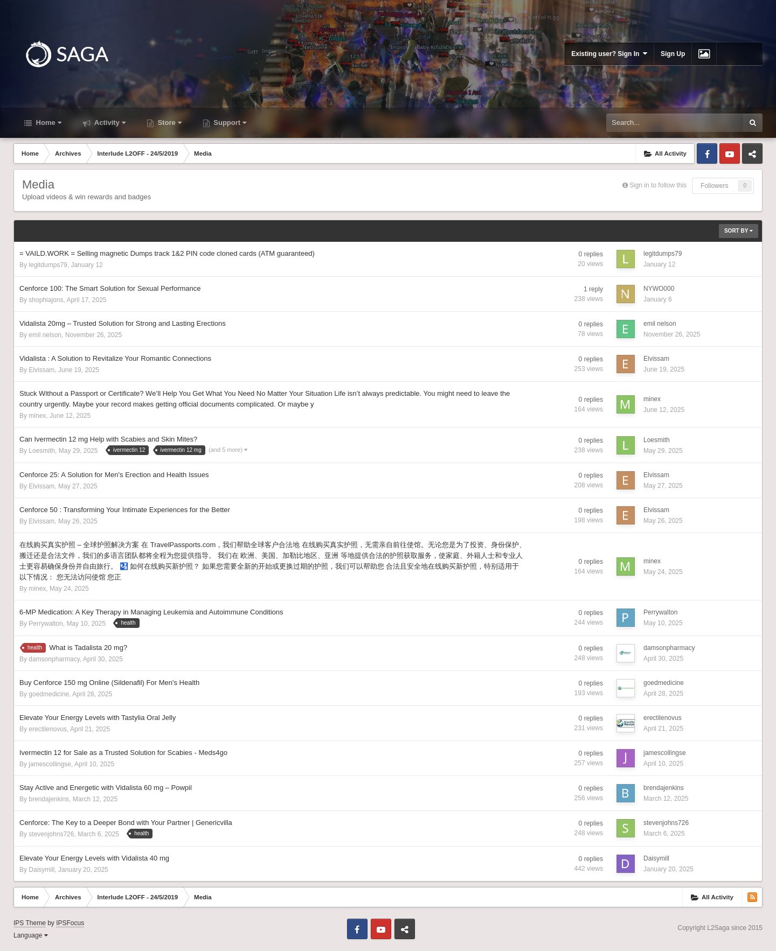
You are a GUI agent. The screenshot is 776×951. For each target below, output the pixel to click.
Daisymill (41, 869)
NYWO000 (658, 288)
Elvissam (41, 370)
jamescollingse (50, 764)
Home (47, 122)
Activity (109, 122)
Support (229, 122)
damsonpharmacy (54, 659)
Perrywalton (46, 623)
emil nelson (45, 335)
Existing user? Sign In (609, 54)
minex (37, 415)
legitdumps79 (48, 265)
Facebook (707, 153)
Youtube (729, 153)
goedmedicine (49, 694)
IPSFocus (70, 923)
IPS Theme (29, 923)
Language (30, 935)
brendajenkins (49, 799)
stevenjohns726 (51, 834)
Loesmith (42, 450)
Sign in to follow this (658, 185)
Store (169, 122)
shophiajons (46, 300)
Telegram (752, 153)
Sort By (738, 231)
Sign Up (673, 54)
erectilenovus (48, 729)
